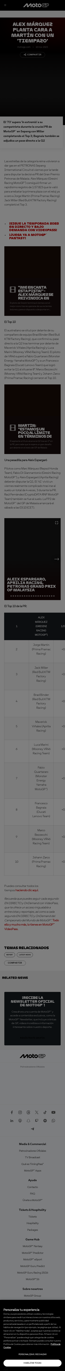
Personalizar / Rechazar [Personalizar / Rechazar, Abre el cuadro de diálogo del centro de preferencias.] (32, 1354)
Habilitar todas (32, 1363)
